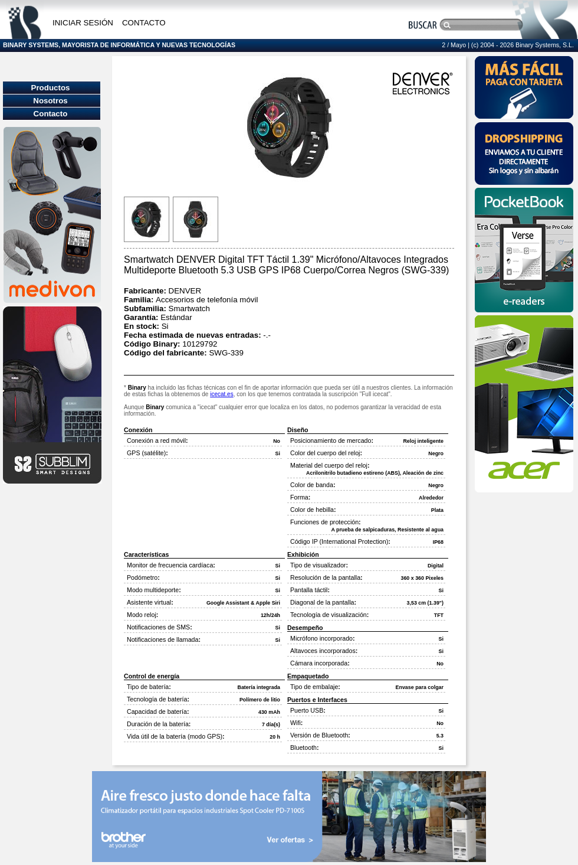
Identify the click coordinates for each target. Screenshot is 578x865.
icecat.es (221, 394)
